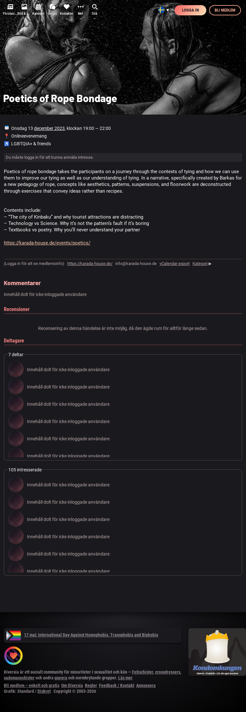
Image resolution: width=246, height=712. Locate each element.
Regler (91, 685)
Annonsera (146, 685)
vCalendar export (175, 263)
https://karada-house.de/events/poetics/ (47, 243)
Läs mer (125, 677)
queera (60, 677)
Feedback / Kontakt (116, 685)
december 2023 (49, 128)
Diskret (44, 691)
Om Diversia (72, 685)
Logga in (190, 10)
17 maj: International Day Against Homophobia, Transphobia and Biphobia (82, 634)
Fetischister (142, 672)
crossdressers (167, 672)
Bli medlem (225, 10)
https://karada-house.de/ (89, 263)
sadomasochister (19, 677)
